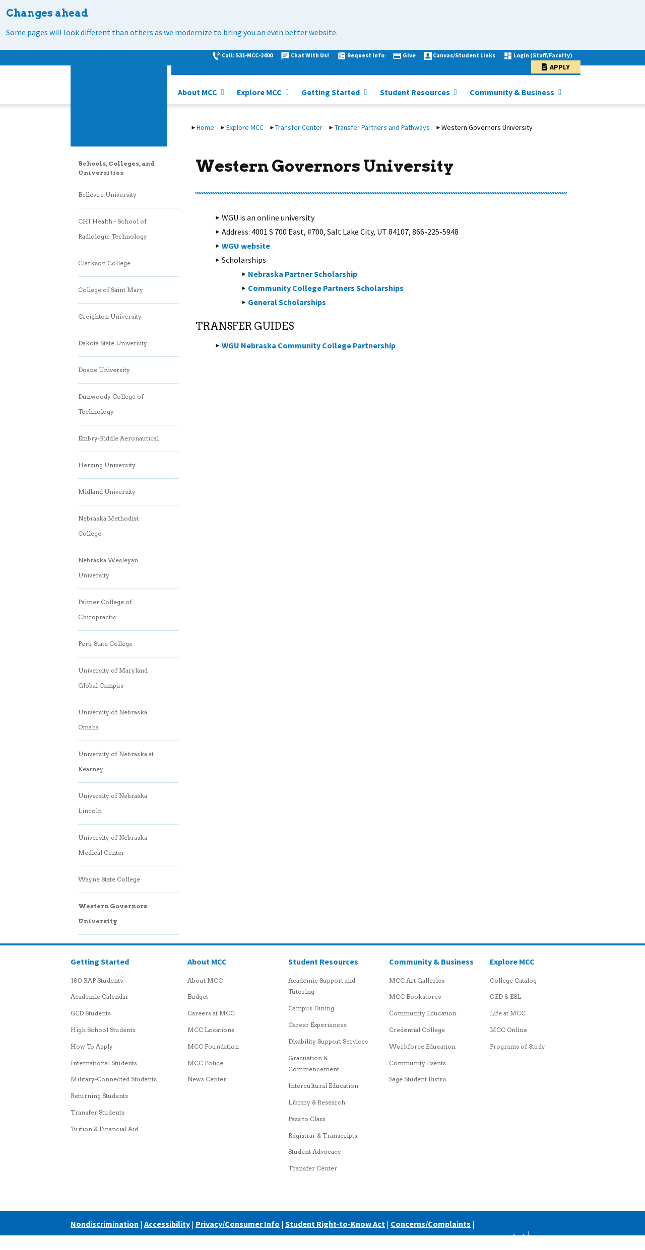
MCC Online (508, 1030)
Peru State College (105, 643)
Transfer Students (97, 1112)
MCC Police (205, 1063)
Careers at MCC (211, 1013)
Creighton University (110, 316)
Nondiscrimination (105, 1224)
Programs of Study (517, 1046)
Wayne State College (109, 879)
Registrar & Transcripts (322, 1135)
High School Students (103, 1030)
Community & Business (513, 92)
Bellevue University (107, 194)
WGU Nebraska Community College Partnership (309, 345)
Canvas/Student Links (464, 55)
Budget (197, 996)
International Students (104, 1063)
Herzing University (107, 465)
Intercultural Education (323, 1085)
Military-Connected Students (114, 1079)
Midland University (107, 491)
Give (409, 55)
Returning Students (99, 1095)
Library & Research (316, 1102)
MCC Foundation (213, 1046)
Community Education (423, 1013)
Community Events (417, 1063)
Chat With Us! (310, 55)
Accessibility (167, 1224)
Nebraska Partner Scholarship (302, 274)
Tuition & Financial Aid (104, 1129)
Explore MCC (260, 92)
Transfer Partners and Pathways (382, 127)
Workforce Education (422, 1046)
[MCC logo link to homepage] (119, 98)
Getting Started (331, 92)
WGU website (246, 246)
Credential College (417, 1030)
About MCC (198, 92)
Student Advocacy (314, 1151)
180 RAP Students (97, 980)
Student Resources (416, 92)
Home (205, 127)
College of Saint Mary (110, 289)
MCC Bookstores (415, 996)
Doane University (104, 370)
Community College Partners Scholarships (326, 288)
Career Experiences (317, 1024)
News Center (206, 1079)
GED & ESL (505, 996)
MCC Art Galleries (416, 980)
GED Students (91, 1013)
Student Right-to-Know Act (335, 1224)
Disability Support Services (328, 1041)
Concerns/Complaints (431, 1224)
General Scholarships (287, 302)
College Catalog (513, 980)
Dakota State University (112, 343)
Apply (560, 66)
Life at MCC (508, 1013)
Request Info (365, 55)
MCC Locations (210, 1030)
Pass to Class (307, 1119)
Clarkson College (104, 263)
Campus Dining (311, 1008)
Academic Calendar (99, 996)
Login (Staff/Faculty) (542, 55)
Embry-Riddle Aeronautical (118, 438)
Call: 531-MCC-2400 (247, 55)
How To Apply (92, 1046)
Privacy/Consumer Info (238, 1224)
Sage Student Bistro (417, 1079)
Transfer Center (298, 127)
